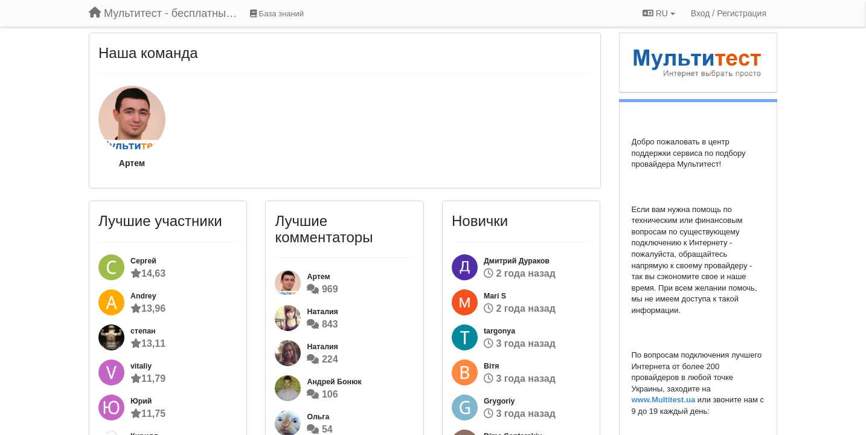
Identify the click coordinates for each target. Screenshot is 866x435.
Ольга (318, 417)
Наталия (322, 312)
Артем (132, 163)
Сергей (143, 261)
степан (143, 331)
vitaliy (141, 366)
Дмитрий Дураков (517, 261)
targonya (499, 331)
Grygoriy (499, 401)
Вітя (491, 366)
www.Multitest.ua (664, 399)
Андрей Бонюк (334, 382)
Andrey (143, 296)
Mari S (495, 296)
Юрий (141, 401)
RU (659, 13)
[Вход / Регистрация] (728, 13)
